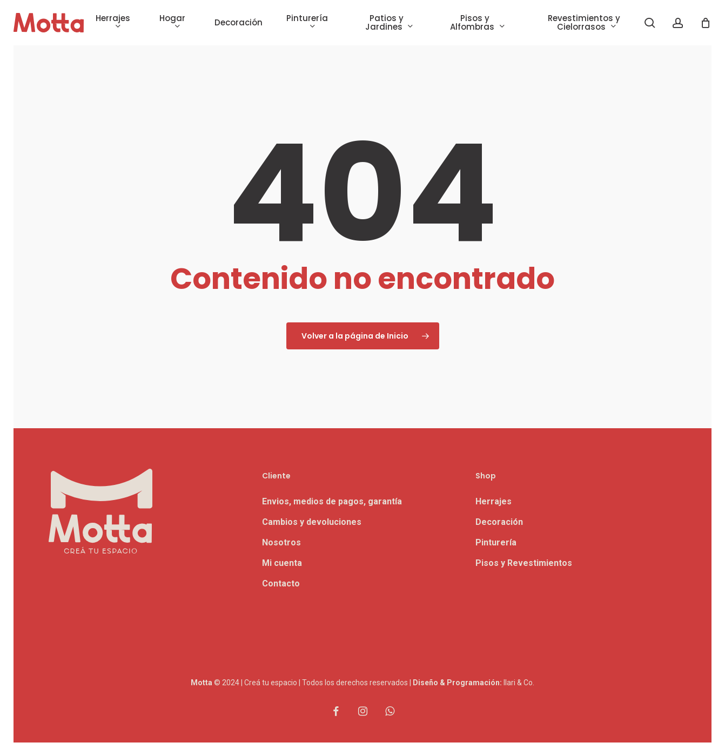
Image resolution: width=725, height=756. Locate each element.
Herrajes (493, 501)
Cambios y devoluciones (311, 522)
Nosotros (281, 542)
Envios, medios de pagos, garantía (332, 501)
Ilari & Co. (519, 682)
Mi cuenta (282, 563)
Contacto (281, 583)
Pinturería (495, 542)
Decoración (499, 522)
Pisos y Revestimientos (523, 563)
